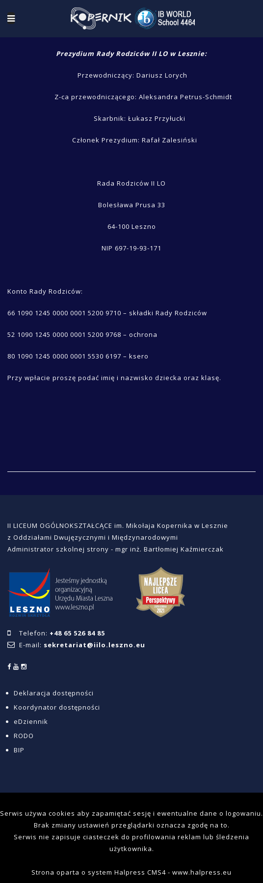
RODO (24, 735)
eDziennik (31, 721)
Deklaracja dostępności (54, 693)
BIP (19, 749)
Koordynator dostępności (57, 707)
